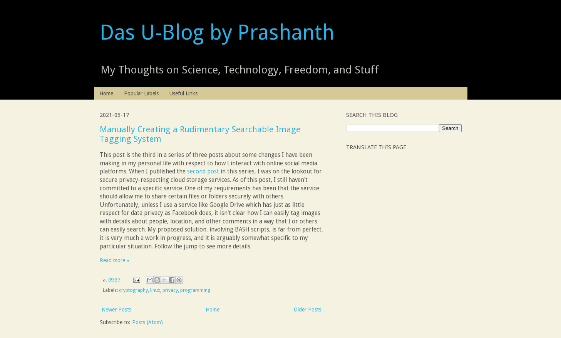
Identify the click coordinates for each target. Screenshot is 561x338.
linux (155, 290)
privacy (170, 290)
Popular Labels (141, 93)
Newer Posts (116, 309)
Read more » (114, 260)
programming (195, 290)
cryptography (133, 290)
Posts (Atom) (147, 322)
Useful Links (183, 93)
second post (203, 171)
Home (106, 93)
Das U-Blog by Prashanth (217, 32)
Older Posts (307, 309)
